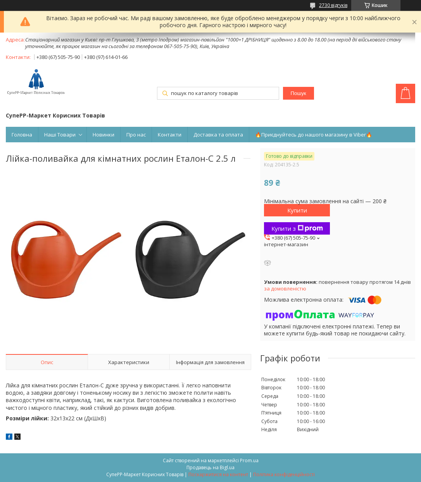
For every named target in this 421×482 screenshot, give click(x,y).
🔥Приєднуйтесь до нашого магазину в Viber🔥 (313, 134)
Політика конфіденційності (284, 474)
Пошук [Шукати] (298, 93)
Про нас (136, 134)
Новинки (103, 134)
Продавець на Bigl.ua (210, 467)
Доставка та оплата (218, 134)
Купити (297, 210)
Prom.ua (249, 460)
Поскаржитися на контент (218, 474)
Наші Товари (60, 134)
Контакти (169, 134)
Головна (22, 134)
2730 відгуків (333, 5)
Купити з (297, 228)
